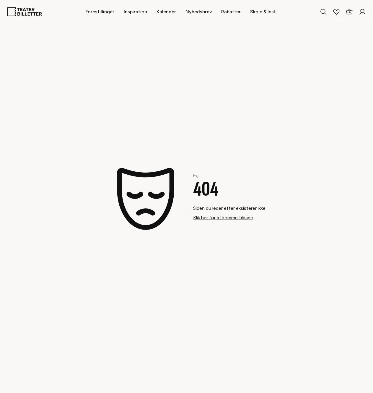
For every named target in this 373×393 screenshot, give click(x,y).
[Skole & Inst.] (263, 12)
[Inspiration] (135, 12)
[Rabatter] (231, 12)
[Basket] (349, 12)
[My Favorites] (336, 12)
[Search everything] (323, 12)
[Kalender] (166, 12)
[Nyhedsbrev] (198, 12)
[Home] (24, 12)
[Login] (362, 12)
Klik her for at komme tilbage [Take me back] (223, 217)
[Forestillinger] (100, 12)
